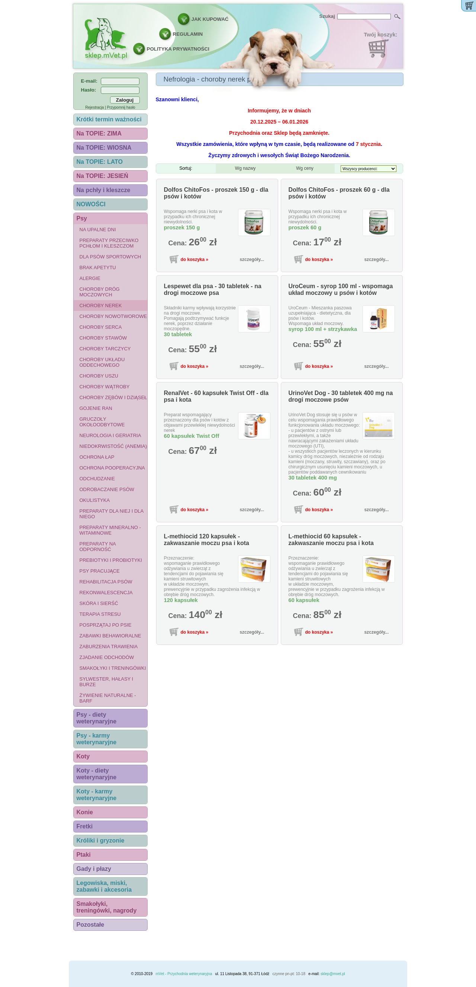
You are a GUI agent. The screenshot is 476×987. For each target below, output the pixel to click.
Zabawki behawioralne (110, 636)
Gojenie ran (96, 408)
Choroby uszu (99, 376)
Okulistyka (95, 500)
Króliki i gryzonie (101, 840)
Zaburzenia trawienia (109, 646)
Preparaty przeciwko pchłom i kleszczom (109, 243)
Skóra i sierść (99, 603)
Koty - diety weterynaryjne (97, 773)
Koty (83, 756)
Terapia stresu (100, 614)
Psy (82, 218)
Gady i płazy (94, 869)
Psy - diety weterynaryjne (97, 718)
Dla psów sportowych (110, 257)
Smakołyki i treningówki (113, 668)
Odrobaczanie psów (107, 489)
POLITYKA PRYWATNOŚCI (178, 49)
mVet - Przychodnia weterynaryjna (183, 974)
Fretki (85, 826)
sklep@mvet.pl (333, 974)
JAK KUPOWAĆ (210, 19)
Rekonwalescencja (106, 592)
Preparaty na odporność (98, 546)
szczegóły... (251, 259)
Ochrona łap (97, 457)
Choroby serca (101, 327)
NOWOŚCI (91, 204)
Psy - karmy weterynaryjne (97, 738)
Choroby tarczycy (105, 348)
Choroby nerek (101, 305)
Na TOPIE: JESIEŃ (102, 176)
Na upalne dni (98, 229)
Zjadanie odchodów (107, 657)
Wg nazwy (245, 168)
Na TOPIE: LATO (100, 162)
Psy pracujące (100, 571)
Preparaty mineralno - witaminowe (110, 530)
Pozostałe (90, 924)
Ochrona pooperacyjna (112, 468)
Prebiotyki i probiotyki (111, 560)
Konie (85, 812)
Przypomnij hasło (121, 107)
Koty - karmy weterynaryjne (97, 794)
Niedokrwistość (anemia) (113, 446)
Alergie (90, 278)
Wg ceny (304, 168)
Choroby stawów (103, 338)
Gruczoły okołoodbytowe (102, 421)
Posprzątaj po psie (106, 625)
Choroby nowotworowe (113, 316)
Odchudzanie (97, 478)
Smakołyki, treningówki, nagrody (107, 907)
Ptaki (84, 854)
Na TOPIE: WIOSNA (104, 147)
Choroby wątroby (105, 386)
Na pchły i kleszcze (104, 190)
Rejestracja (94, 107)
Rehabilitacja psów (106, 582)
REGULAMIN (188, 34)
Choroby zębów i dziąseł (113, 397)
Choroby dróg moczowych (100, 291)
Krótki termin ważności (109, 119)
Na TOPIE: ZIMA (99, 133)
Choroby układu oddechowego (102, 362)
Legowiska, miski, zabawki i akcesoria (104, 886)
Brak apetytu (98, 267)
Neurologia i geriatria (110, 435)
